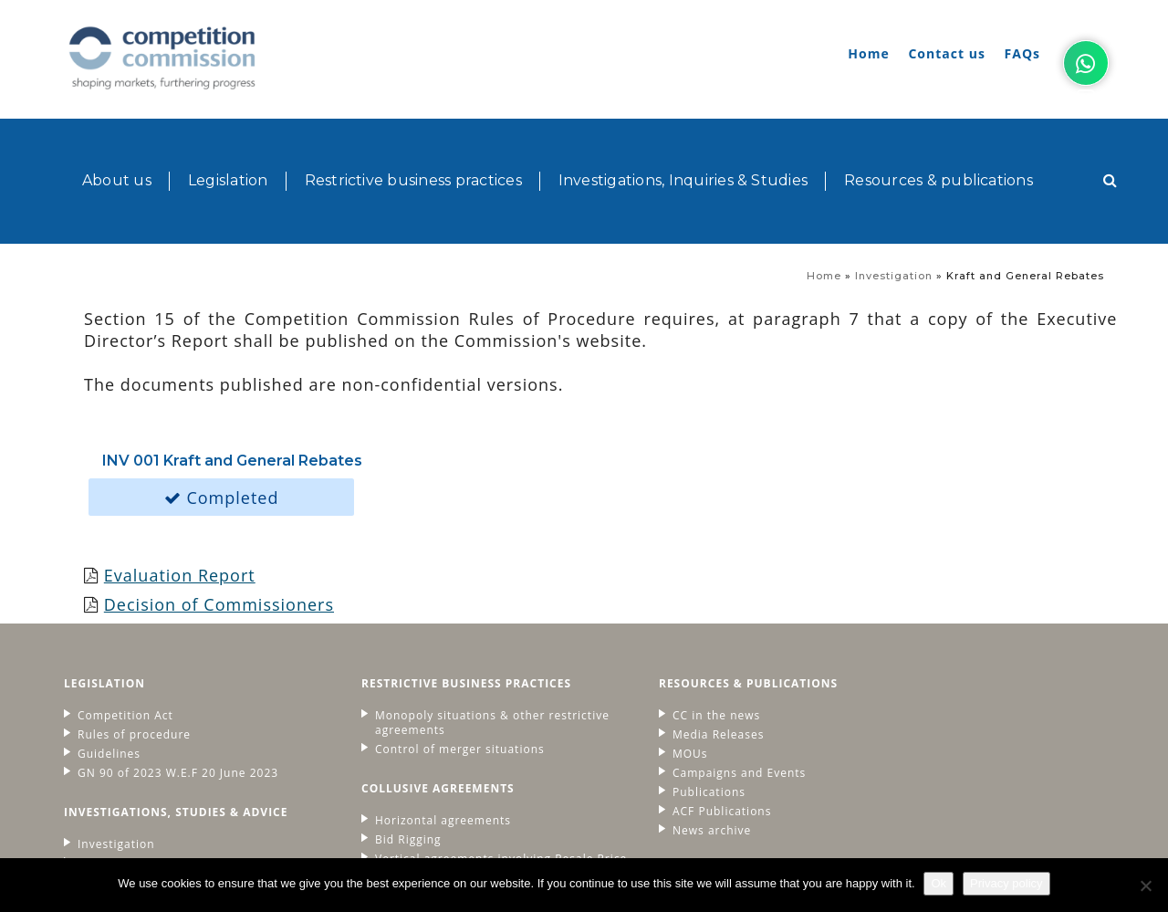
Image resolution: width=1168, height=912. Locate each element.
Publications (647, 683)
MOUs (629, 644)
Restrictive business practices (413, 141)
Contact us (946, 53)
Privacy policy (1006, 883)
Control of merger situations (430, 640)
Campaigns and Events (678, 663)
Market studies (122, 754)
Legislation (228, 141)
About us (116, 141)
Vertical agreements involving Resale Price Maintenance (454, 756)
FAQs (1022, 53)
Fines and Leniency (401, 783)
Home (868, 53)
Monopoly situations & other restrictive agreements (430, 613)
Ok (939, 883)
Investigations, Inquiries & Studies (683, 141)
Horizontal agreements (413, 711)
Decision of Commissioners (220, 495)
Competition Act (125, 606)
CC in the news (655, 606)
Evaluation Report (180, 466)
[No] (1145, 885)
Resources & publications (938, 141)
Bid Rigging (378, 730)
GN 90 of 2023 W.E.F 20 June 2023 (178, 663)
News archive (650, 721)
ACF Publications (660, 702)
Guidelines (109, 644)
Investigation (894, 200)
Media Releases (657, 625)
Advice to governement (146, 773)
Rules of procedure (134, 625)
